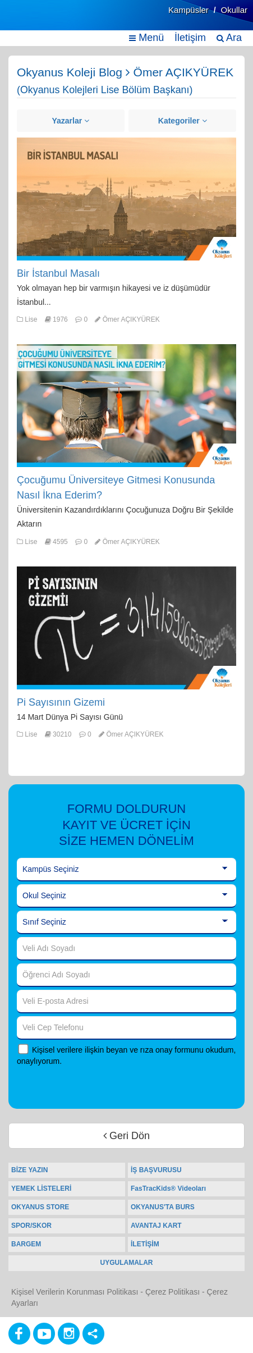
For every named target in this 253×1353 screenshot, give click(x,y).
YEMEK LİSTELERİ (41, 1188)
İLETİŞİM (145, 1244)
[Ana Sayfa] (35, 21)
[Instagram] (69, 1334)
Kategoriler (182, 120)
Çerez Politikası (172, 1291)
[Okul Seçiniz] (126, 896)
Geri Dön (126, 1135)
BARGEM (26, 1244)
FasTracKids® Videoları (168, 1188)
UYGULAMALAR (126, 1263)
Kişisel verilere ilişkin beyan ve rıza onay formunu (118, 1049)
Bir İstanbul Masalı (58, 273)
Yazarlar (70, 120)
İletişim (190, 37)
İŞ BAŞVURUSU (156, 1170)
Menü (146, 37)
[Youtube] (44, 1334)
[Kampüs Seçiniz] (126, 869)
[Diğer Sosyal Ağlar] (93, 1334)
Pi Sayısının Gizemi (61, 702)
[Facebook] (19, 1334)
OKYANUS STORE (40, 1207)
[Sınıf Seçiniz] (126, 922)
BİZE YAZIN (29, 1170)
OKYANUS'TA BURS (163, 1207)
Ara (229, 37)
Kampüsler (188, 10)
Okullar (233, 10)
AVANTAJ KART (156, 1225)
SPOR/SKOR (31, 1225)
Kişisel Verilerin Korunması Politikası (74, 1291)
